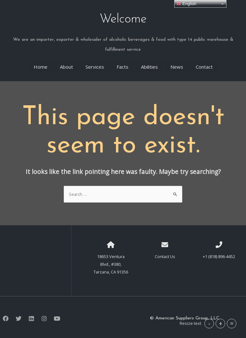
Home (40, 65)
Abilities (149, 65)
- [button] (209, 323)
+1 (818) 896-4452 (219, 254)
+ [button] (220, 323)
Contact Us (165, 254)
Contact (204, 65)
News (176, 65)
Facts (122, 65)
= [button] (232, 323)
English (186, 3)
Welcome (123, 18)
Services (95, 65)
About (66, 65)
